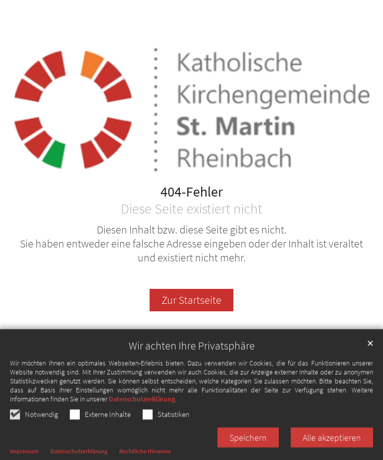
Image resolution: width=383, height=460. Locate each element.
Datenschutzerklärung (142, 405)
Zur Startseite (191, 300)
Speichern (248, 444)
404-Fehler (192, 192)
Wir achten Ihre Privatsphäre (192, 352)
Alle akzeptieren (332, 444)
